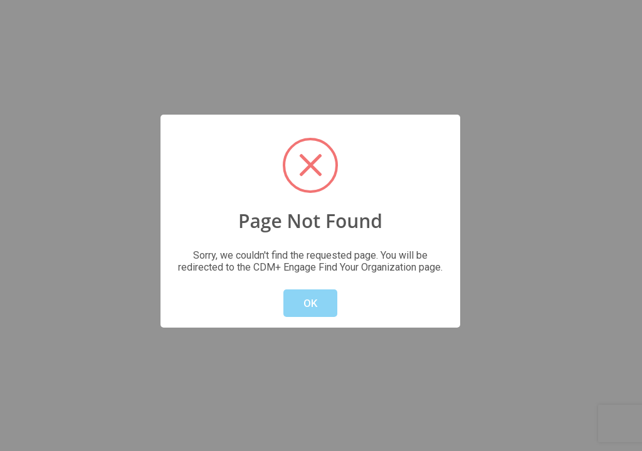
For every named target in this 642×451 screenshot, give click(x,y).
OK (310, 303)
